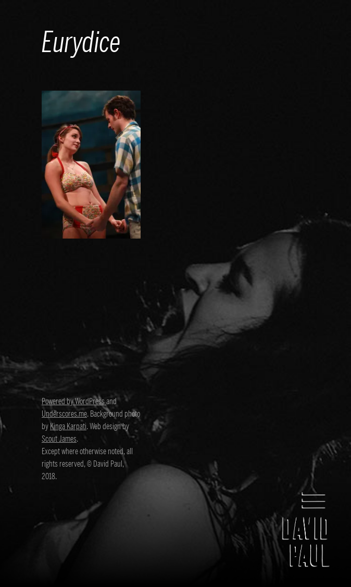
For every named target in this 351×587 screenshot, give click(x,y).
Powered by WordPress (74, 401)
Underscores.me (64, 414)
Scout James (59, 439)
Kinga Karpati (68, 426)
